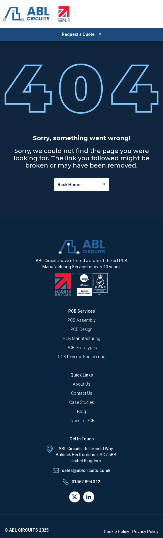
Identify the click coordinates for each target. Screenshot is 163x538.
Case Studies (81, 402)
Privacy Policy (145, 531)
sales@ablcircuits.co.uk (86, 470)
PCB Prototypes (81, 347)
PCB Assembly (81, 320)
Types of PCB (82, 420)
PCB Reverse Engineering (81, 356)
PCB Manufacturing (81, 338)
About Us (81, 384)
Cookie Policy (116, 531)
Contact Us (81, 393)
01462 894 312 (86, 481)
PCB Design (81, 329)
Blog (81, 411)
